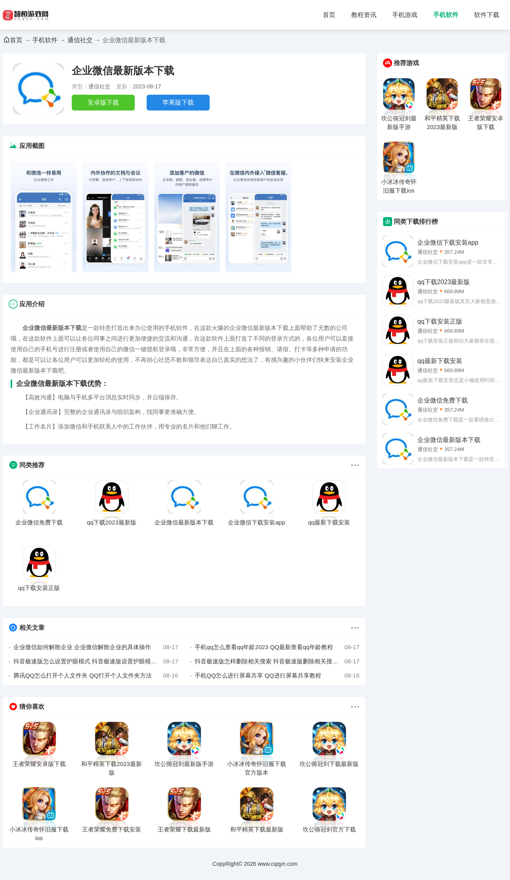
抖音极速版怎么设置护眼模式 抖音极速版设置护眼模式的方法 (95, 661)
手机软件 (445, 14)
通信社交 (80, 40)
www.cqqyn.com (278, 864)
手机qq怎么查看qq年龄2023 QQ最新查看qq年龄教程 (277, 647)
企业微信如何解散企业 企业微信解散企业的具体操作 (95, 647)
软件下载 (486, 14)
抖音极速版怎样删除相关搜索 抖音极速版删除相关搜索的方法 (277, 661)
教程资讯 (363, 14)
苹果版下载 (178, 102)
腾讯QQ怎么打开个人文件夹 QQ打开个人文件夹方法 (95, 675)
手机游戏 (404, 14)
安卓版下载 (103, 102)
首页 (329, 14)
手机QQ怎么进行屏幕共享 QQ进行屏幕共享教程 (277, 675)
